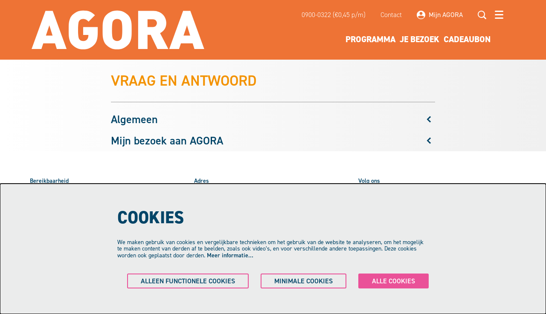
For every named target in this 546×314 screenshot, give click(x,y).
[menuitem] (370, 39)
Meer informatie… (230, 255)
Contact (391, 14)
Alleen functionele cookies (188, 281)
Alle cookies (393, 281)
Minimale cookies (303, 281)
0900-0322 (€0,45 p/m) (334, 14)
